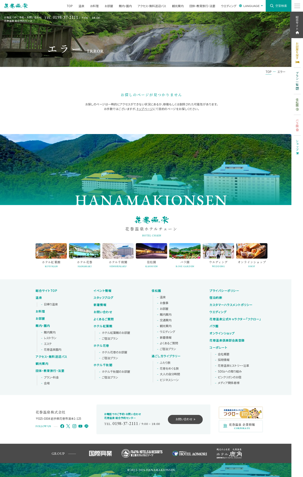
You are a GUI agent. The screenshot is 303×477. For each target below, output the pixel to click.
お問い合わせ (103, 312)
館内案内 (49, 332)
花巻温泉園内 (52, 349)
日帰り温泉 (51, 304)
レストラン (50, 338)
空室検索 (281, 5)
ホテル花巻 (101, 346)
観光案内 (42, 364)
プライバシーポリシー (224, 291)
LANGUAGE (251, 6)
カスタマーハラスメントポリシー (231, 305)
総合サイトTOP (46, 291)
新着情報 (100, 305)
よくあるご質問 (104, 319)
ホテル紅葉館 (103, 326)
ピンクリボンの (229, 377)
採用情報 (223, 360)
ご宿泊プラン (110, 338)
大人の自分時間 (170, 374)
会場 (47, 383)
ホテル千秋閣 (103, 365)
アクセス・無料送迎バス (51, 357)
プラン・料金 (51, 377)
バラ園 (214, 326)
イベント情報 (102, 291)
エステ (48, 344)
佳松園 (156, 291)
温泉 (39, 298)
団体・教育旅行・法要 (50, 371)
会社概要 (223, 354)
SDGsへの (230, 371)
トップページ (145, 109)
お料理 (40, 311)
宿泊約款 (215, 298)
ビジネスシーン (169, 380)
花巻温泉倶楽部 (227, 340)
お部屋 (40, 319)
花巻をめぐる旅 (169, 368)
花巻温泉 (235, 319)
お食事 (164, 303)
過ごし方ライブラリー (166, 356)
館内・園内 (43, 326)
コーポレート (218, 348)
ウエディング (167, 332)
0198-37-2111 (65, 17)
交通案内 (165, 320)
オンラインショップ (222, 333)
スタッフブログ (103, 298)
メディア (228, 383)
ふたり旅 (165, 363)
